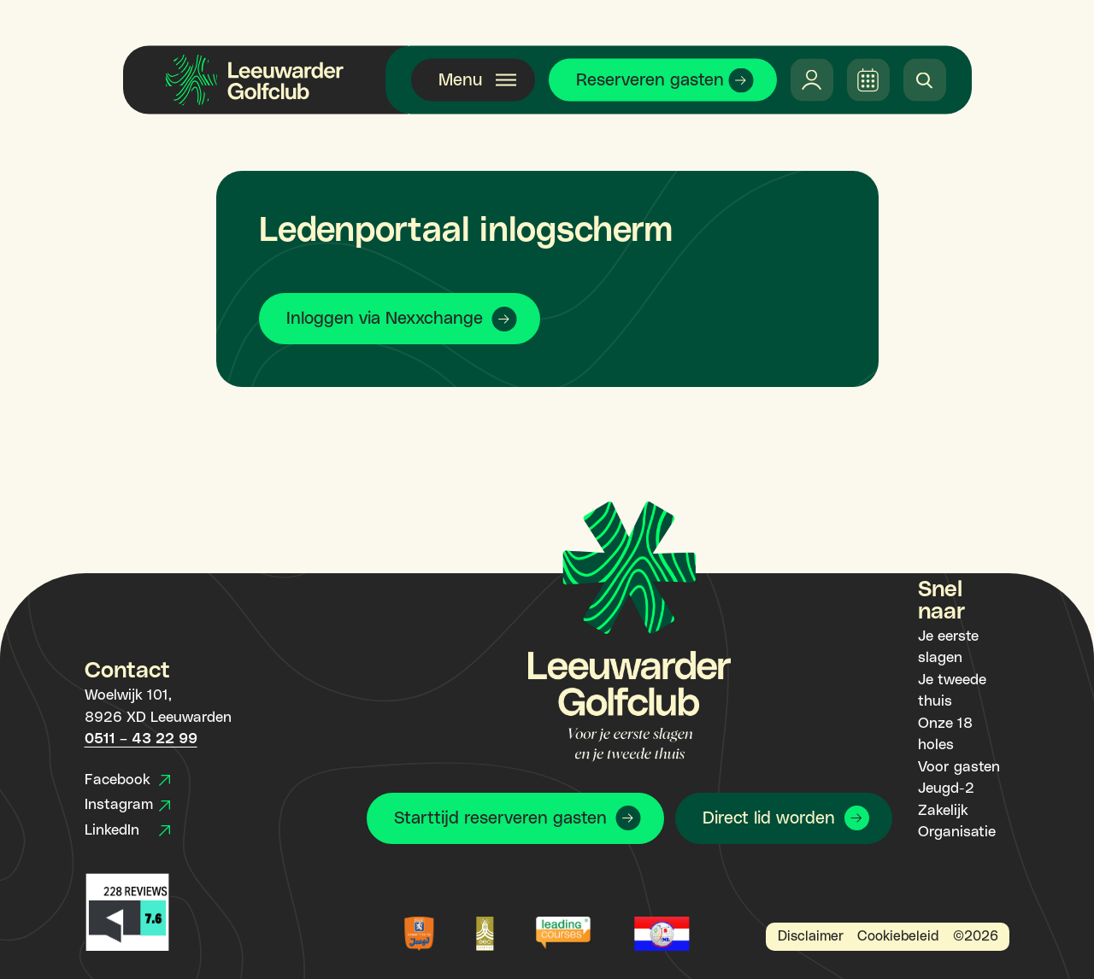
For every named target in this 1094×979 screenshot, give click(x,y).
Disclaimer (811, 936)
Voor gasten (959, 767)
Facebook (127, 780)
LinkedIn (127, 830)
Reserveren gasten (650, 80)
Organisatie (957, 832)
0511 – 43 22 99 (141, 739)
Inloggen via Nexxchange (384, 318)
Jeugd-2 (946, 788)
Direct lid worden (769, 818)
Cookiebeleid (897, 936)
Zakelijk (943, 810)
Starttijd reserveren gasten (500, 818)
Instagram (127, 804)
